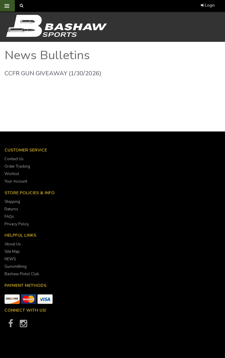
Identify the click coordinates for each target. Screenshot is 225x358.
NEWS (10, 259)
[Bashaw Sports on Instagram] (23, 325)
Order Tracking (17, 166)
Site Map (12, 251)
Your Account (15, 181)
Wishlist (11, 174)
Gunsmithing (15, 266)
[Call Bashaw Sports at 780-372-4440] (115, 6)
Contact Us (14, 159)
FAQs (9, 216)
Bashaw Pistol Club (21, 274)
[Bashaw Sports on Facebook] (10, 325)
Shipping (12, 201)
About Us (12, 244)
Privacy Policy (16, 224)
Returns (11, 209)
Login (208, 5)
